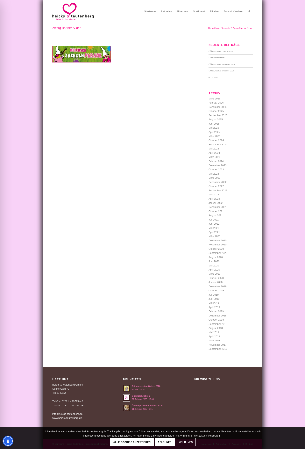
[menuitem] (150, 11)
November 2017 (218, 344)
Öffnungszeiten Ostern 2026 (221, 51)
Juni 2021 (214, 223)
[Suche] (249, 11)
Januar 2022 (216, 202)
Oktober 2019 (216, 290)
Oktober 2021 (216, 211)
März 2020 (214, 273)
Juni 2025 (214, 123)
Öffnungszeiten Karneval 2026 (222, 64)
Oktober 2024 (216, 140)
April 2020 (214, 269)
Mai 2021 (214, 228)
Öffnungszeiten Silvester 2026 (221, 70)
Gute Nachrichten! (217, 57)
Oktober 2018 (216, 319)
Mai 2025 (214, 127)
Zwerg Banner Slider (66, 28)
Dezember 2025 (218, 106)
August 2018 (216, 328)
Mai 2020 (214, 265)
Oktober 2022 (216, 186)
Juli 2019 (214, 294)
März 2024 (214, 157)
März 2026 (214, 98)
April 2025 (214, 132)
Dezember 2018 (218, 315)
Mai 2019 (214, 302)
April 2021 (214, 232)
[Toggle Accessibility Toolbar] (8, 441)
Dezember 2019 (218, 286)
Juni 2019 (214, 298)
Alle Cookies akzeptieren (132, 442)
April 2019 (214, 307)
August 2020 (216, 257)
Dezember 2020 (218, 240)
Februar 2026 (216, 102)
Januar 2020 (216, 282)
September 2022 (218, 190)
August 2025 (216, 119)
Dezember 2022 (218, 182)
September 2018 (218, 323)
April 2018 (214, 336)
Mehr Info (186, 442)
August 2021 (216, 215)
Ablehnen (165, 442)
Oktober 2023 (216, 169)
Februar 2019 (216, 311)
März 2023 (214, 177)
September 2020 (218, 252)
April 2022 (214, 198)
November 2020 (218, 244)
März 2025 (214, 136)
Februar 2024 (216, 161)
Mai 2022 (214, 194)
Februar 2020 (216, 278)
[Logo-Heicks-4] (73, 11)
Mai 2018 (214, 332)
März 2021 (214, 236)
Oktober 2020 (216, 248)
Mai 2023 (214, 173)
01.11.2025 (213, 77)
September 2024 (218, 144)
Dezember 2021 (218, 207)
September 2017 (218, 348)
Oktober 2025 (216, 111)
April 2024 (214, 152)
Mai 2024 (214, 148)
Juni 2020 (214, 261)
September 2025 (218, 115)
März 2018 (214, 340)
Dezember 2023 (218, 165)
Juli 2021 (214, 219)
